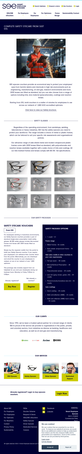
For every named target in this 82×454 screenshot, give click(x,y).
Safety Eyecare (28, 421)
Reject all (68, 447)
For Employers (9, 411)
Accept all (50, 447)
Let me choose (47, 442)
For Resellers (8, 421)
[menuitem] (9, 14)
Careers (26, 430)
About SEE (7, 408)
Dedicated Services (30, 427)
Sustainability (68, 13)
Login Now (62, 393)
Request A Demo (29, 415)
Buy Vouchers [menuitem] (66, 6)
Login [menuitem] (76, 6)
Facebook (48, 408)
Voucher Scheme (29, 411)
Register (31, 286)
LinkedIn (47, 412)
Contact (76, 13)
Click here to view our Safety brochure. (41, 110)
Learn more (45, 439)
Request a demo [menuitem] (53, 6)
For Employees (9, 415)
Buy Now (12, 286)
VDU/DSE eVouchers (30, 418)
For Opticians (9, 418)
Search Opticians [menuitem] (39, 6)
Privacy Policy (9, 427)
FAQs (25, 408)
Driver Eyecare (28, 424)
